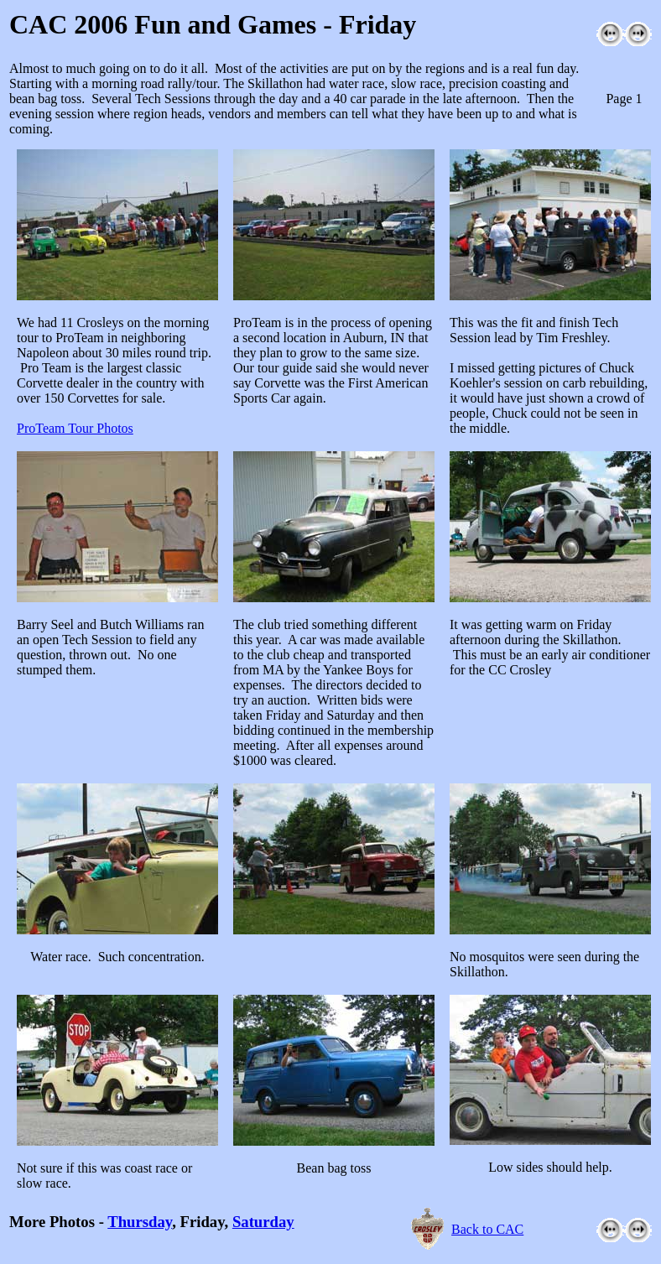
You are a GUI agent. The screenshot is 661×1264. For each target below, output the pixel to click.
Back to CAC (487, 1229)
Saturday (263, 1221)
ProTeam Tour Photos (75, 428)
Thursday (139, 1221)
